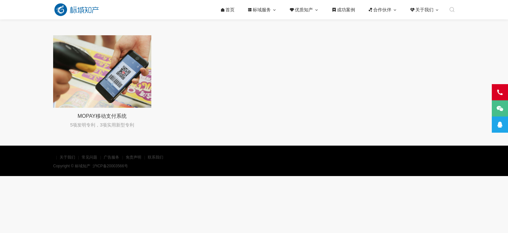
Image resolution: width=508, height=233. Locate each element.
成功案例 (343, 9)
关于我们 (421, 9)
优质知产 (301, 9)
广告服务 (111, 157)
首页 (227, 9)
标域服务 (259, 9)
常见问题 (89, 157)
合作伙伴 (379, 9)
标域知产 (83, 166)
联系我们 (155, 157)
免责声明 (133, 157)
